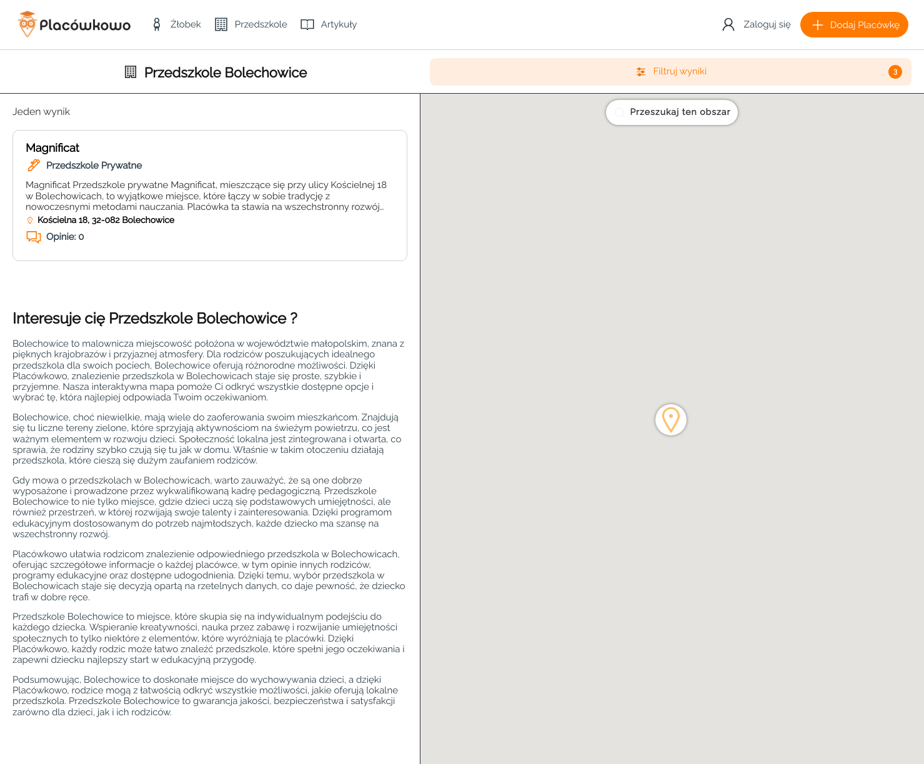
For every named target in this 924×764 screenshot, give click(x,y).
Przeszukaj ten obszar (672, 112)
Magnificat (52, 148)
